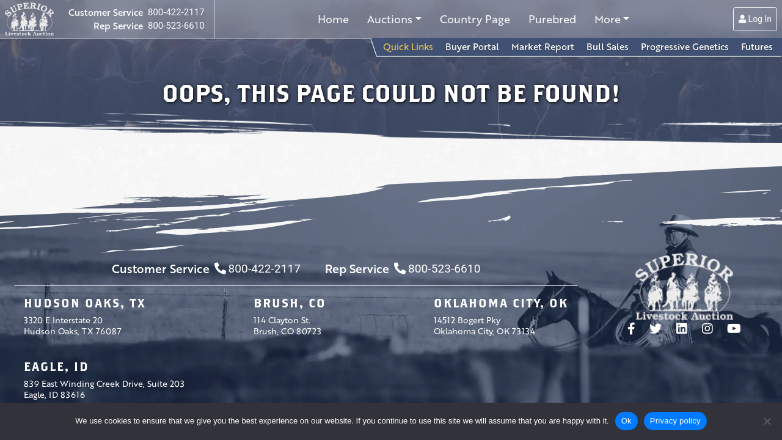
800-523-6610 (176, 25)
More (607, 19)
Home (333, 19)
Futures (757, 46)
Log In (755, 19)
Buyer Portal (472, 46)
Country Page (475, 19)
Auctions (389, 19)
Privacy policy (675, 420)
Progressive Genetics (685, 46)
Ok (626, 420)
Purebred (552, 19)
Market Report (542, 46)
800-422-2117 (176, 12)
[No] (767, 421)
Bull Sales (607, 46)
